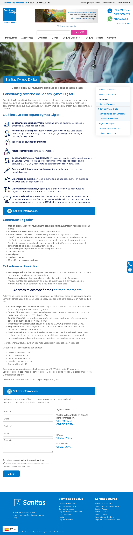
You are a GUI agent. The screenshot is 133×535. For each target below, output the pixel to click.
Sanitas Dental (101, 514)
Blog (15, 518)
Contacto (111, 38)
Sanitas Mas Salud (103, 503)
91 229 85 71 (33, 3)
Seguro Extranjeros (72, 38)
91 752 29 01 (64, 446)
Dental (55, 38)
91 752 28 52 (64, 438)
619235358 (121, 18)
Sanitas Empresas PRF (109, 119)
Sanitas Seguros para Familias (90, 3)
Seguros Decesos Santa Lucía (107, 520)
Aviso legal (33, 532)
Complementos (65, 514)
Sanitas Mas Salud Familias (107, 506)
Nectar (61, 517)
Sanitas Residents (124, 3)
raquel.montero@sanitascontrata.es (28, 515)
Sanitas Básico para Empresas (112, 114)
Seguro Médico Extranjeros (70, 512)
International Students (104, 517)
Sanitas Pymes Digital (109, 109)
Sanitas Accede (101, 509)
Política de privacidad (44, 532)
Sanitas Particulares (107, 89)
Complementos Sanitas (109, 128)
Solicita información (25, 211)
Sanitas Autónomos (107, 94)
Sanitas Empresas (109, 3)
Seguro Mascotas (94, 38)
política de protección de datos (32, 460)
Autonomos (27, 38)
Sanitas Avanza (101, 512)
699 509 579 (44, 3)
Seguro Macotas (66, 520)
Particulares (11, 38)
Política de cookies (58, 532)
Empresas (42, 38)
